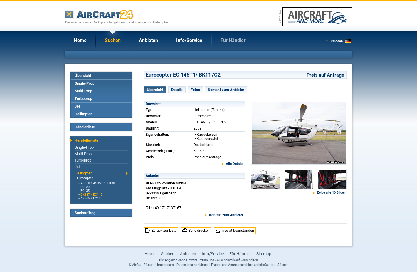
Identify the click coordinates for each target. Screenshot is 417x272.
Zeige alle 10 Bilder (331, 192)
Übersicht (83, 75)
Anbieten (148, 40)
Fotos (195, 90)
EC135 (85, 191)
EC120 (85, 187)
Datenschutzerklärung (192, 265)
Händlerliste (85, 127)
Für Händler (233, 40)
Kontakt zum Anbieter (226, 90)
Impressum (165, 265)
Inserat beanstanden (237, 231)
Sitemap (263, 253)
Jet (77, 106)
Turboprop (83, 98)
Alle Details (234, 164)
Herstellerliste (86, 140)
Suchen (113, 40)
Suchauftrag (85, 213)
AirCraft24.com (143, 265)
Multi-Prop (83, 91)
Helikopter (83, 114)
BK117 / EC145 (91, 195)
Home (80, 40)
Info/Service (189, 40)
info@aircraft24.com (273, 265)
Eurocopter (85, 178)
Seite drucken (199, 231)
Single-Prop (84, 83)
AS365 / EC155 (91, 198)
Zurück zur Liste (164, 231)
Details (177, 90)
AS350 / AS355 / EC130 (97, 183)
